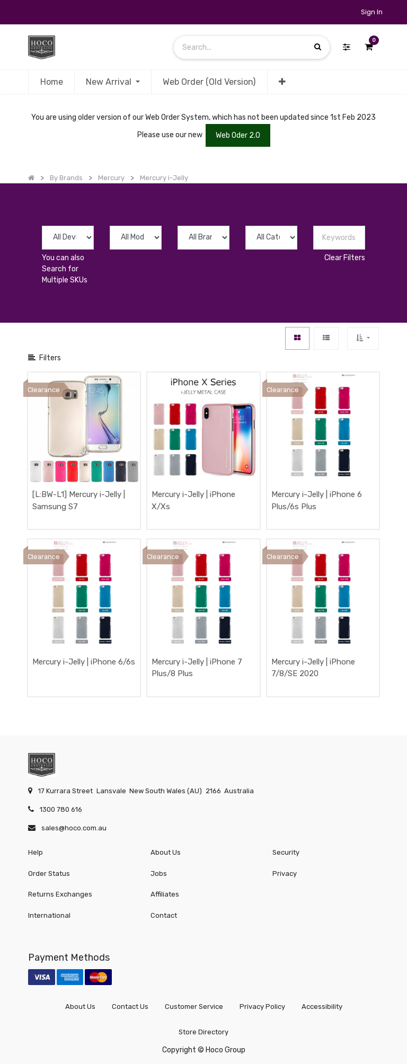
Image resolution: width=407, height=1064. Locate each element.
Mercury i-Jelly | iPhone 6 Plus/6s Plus (316, 500)
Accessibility (322, 1006)
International (49, 915)
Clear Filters (344, 257)
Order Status (49, 873)
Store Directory (203, 1032)
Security (285, 852)
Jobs (159, 873)
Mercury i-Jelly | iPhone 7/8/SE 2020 (313, 668)
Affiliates (165, 894)
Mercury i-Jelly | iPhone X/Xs (193, 500)
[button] (282, 82)
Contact (164, 915)
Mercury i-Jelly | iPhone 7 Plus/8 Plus (197, 668)
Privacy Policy (262, 1006)
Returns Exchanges (60, 894)
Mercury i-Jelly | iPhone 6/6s (83, 662)
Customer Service (194, 1006)
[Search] (318, 47)
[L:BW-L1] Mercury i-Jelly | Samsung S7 (78, 500)
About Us (166, 852)
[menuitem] (51, 82)
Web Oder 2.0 (238, 135)
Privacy (284, 873)
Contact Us (130, 1006)
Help (35, 852)
